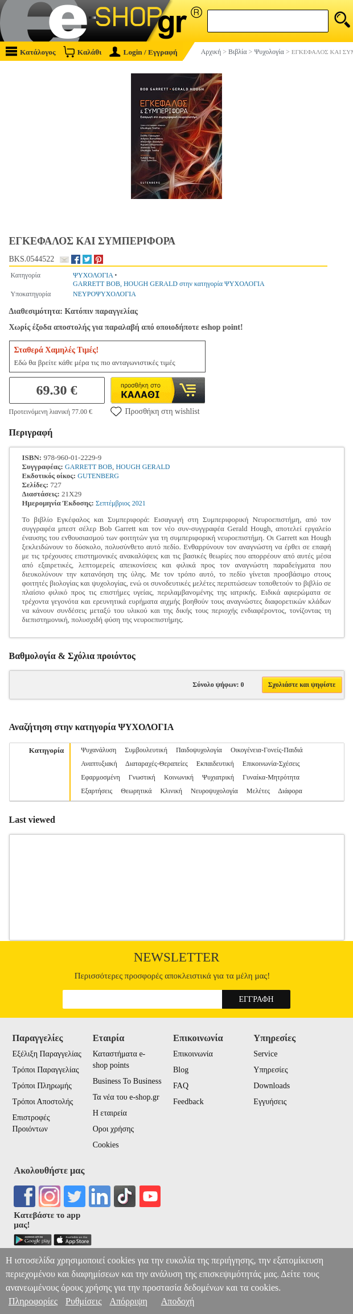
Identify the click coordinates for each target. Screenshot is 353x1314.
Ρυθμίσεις (83, 1301)
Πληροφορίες (33, 1301)
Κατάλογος (31, 51)
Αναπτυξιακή (99, 764)
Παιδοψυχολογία (199, 750)
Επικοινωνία (193, 1054)
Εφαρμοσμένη (100, 777)
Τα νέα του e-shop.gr (126, 1097)
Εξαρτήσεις (96, 791)
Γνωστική (142, 777)
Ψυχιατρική (218, 777)
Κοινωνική (179, 777)
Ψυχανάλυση (98, 750)
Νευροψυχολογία (214, 791)
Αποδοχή (178, 1301)
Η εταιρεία (110, 1113)
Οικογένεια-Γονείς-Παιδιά (267, 750)
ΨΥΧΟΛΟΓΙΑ (93, 275)
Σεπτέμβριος (113, 503)
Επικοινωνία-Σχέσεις (271, 764)
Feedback (188, 1101)
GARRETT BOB (88, 467)
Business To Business (127, 1081)
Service (265, 1054)
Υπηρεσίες (270, 1070)
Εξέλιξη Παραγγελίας (46, 1054)
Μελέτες (258, 791)
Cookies (106, 1145)
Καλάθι (82, 51)
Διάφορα (290, 791)
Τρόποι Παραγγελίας (45, 1070)
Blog (180, 1070)
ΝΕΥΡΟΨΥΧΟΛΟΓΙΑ (104, 294)
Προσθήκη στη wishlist (155, 411)
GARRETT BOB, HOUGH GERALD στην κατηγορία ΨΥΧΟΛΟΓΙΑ (169, 284)
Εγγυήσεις (269, 1101)
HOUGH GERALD (143, 467)
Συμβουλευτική (146, 750)
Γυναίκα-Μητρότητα (271, 777)
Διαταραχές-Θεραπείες (156, 764)
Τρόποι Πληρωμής (42, 1085)
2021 (139, 503)
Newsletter (177, 957)
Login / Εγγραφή (143, 52)
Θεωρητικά (136, 791)
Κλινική (171, 791)
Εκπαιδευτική (215, 764)
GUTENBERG (98, 476)
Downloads (271, 1085)
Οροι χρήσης (113, 1129)
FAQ (180, 1085)
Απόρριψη (128, 1301)
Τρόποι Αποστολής (42, 1101)
